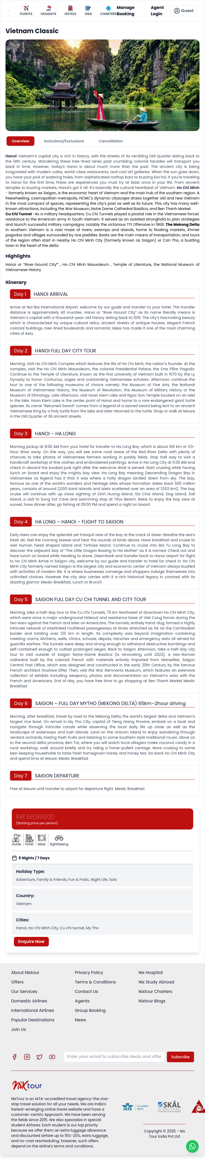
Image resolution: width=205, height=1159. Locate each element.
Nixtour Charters (155, 991)
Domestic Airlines (29, 1001)
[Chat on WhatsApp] (192, 1146)
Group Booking (90, 1010)
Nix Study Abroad (156, 982)
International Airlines (32, 1010)
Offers (17, 982)
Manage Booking (126, 10)
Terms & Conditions (95, 982)
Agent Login (157, 10)
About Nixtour (25, 973)
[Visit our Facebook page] (14, 1057)
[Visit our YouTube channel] (52, 1057)
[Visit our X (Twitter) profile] (39, 1057)
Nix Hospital (151, 973)
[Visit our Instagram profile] (27, 1057)
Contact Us (86, 991)
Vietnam (112, 193)
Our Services (24, 991)
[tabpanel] (102, 472)
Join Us (18, 1029)
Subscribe (180, 1057)
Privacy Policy (89, 973)
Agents (82, 1001)
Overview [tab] (20, 141)
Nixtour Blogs (152, 1001)
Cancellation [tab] (111, 141)
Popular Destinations (33, 1020)
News (80, 1020)
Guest (184, 11)
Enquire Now (31, 941)
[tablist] (102, 141)
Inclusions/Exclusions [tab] (64, 141)
